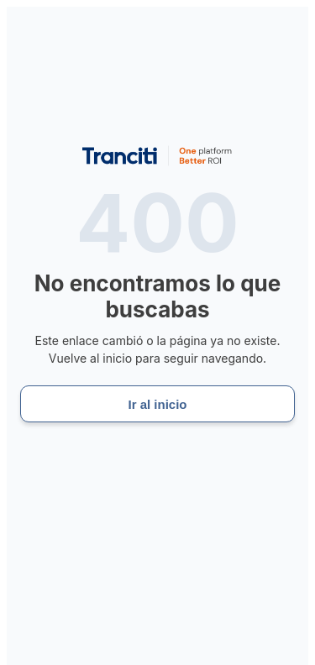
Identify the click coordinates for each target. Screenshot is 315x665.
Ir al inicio (157, 404)
